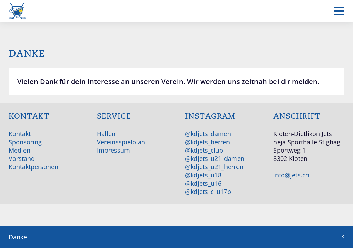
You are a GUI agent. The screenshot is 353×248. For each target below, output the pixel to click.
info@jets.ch (291, 175)
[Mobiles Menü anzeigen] (339, 11)
